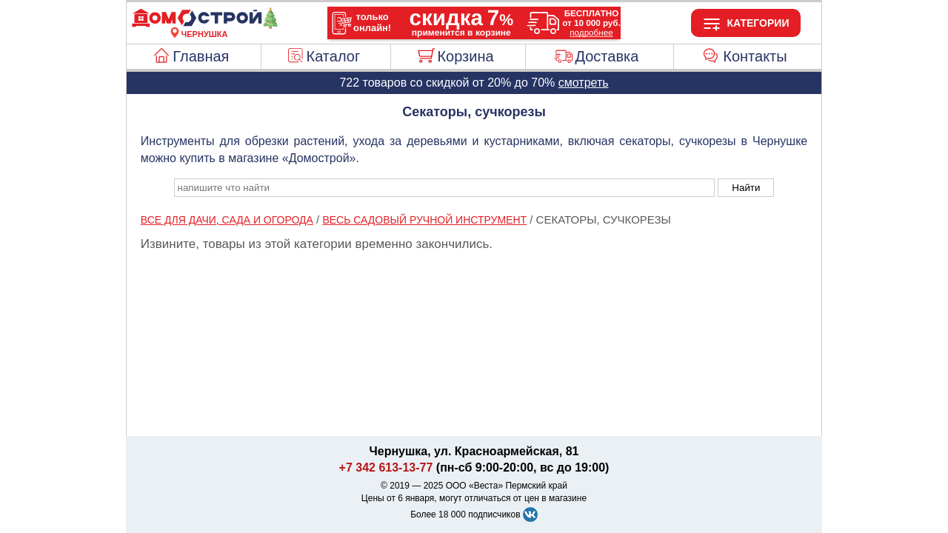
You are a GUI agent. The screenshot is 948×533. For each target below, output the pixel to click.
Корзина (465, 56)
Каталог (334, 56)
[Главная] (204, 25)
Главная (201, 56)
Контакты (755, 56)
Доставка (606, 56)
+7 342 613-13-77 (386, 467)
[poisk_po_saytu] (444, 187)
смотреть (583, 82)
